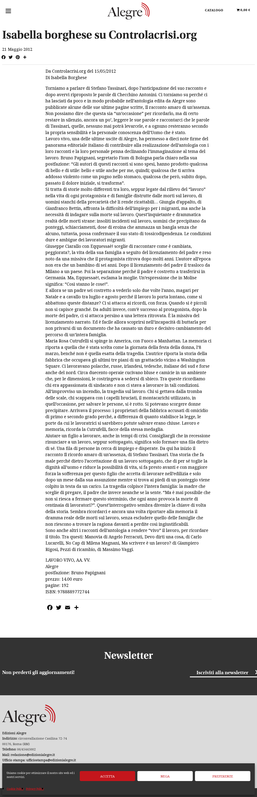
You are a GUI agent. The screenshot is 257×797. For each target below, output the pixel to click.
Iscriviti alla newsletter (222, 673)
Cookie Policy (15, 789)
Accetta (107, 776)
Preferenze (222, 776)
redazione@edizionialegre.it (33, 755)
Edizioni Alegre (128, 11)
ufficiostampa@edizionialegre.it (51, 760)
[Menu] (8, 10)
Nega (165, 776)
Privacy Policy (35, 789)
